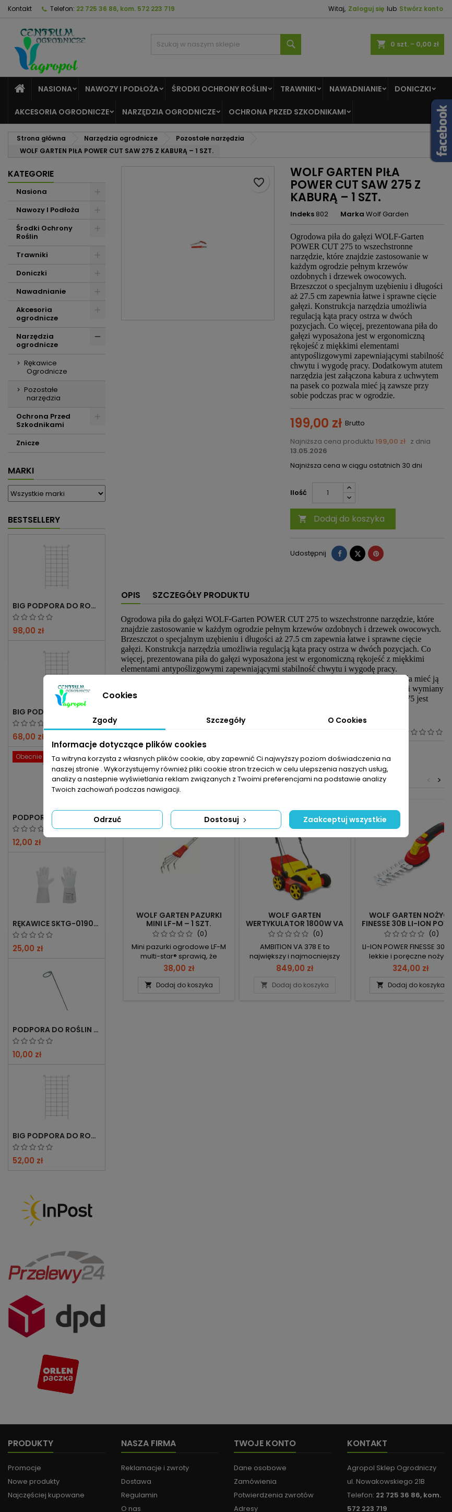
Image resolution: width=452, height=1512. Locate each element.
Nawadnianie (355, 89)
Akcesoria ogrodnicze (62, 112)
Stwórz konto (421, 8)
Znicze (27, 443)
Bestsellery (34, 520)
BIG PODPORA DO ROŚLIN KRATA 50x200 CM (57, 1136)
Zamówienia (255, 1481)
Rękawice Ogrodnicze (45, 367)
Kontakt (20, 8)
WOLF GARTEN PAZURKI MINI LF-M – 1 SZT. (179, 919)
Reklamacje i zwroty (155, 1468)
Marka (352, 214)
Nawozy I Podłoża (122, 89)
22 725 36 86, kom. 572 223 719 (125, 8)
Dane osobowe (260, 1468)
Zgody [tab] (104, 720)
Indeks (302, 214)
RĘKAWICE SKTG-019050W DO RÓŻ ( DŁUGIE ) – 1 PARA (57, 923)
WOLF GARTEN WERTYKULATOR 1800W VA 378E (294, 923)
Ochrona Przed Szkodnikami (287, 112)
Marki (21, 471)
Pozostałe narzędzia (42, 394)
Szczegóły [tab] (225, 720)
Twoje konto (265, 1443)
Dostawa (136, 1481)
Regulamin (139, 1495)
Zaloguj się (366, 8)
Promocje (24, 1468)
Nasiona (55, 89)
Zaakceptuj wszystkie (345, 819)
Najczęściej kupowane (46, 1495)
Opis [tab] (130, 595)
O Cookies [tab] (347, 720)
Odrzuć (107, 819)
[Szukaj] (226, 44)
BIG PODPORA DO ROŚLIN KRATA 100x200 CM (57, 606)
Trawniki (298, 89)
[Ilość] (327, 492)
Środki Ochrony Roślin (219, 89)
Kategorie (31, 174)
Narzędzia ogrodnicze (169, 112)
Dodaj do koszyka (341, 519)
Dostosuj (226, 819)
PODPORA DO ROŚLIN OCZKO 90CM (57, 1029)
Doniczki (413, 89)
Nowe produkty (34, 1481)
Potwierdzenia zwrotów (274, 1495)
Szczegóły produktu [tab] (200, 595)
